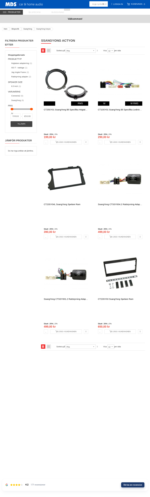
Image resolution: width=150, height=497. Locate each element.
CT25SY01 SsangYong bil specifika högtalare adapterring (72, 109)
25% (51, 134)
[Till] (27, 116)
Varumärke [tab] (14, 92)
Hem (5, 29)
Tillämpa (21, 124)
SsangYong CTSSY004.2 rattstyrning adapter (120, 204)
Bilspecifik (15, 29)
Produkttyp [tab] (16, 59)
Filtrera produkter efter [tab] (19, 42)
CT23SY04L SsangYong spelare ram (62, 204)
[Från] (15, 116)
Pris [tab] (10, 106)
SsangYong (27, 29)
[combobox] (98, 4)
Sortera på (60, 50)
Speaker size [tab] (15, 82)
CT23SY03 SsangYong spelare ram (115, 299)
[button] (46, 142)
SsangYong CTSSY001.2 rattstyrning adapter (66, 299)
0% (56, 134)
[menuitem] (36, 12)
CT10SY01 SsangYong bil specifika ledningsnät (121, 109)
